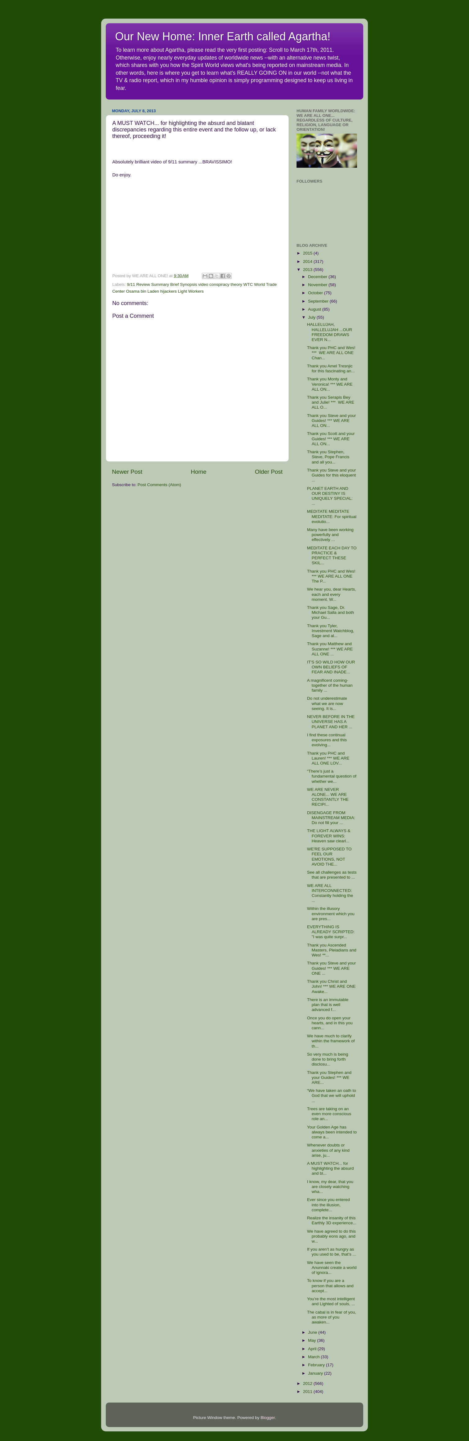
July (312, 317)
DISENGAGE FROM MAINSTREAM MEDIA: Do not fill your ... (331, 817)
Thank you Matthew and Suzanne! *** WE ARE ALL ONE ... (330, 648)
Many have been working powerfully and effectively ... (330, 534)
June (313, 1332)
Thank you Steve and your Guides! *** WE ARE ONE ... (331, 968)
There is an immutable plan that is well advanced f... (328, 1004)
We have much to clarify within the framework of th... (331, 1041)
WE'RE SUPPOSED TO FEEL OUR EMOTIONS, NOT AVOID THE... (329, 857)
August (315, 309)
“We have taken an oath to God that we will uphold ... (331, 1095)
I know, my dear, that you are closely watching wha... (330, 1186)
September (319, 301)
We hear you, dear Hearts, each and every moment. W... (331, 594)
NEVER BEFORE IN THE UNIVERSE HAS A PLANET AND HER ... (331, 721)
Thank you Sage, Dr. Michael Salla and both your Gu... (330, 612)
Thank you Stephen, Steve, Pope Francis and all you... (328, 457)
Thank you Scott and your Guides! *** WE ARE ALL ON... (331, 438)
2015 (308, 253)
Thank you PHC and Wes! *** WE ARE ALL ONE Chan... (331, 352)
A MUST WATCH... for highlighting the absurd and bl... (330, 1168)
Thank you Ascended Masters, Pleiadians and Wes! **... (331, 950)
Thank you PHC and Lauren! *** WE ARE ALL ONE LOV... (328, 758)
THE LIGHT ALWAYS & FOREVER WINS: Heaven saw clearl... (329, 835)
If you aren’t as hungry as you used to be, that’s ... (331, 1252)
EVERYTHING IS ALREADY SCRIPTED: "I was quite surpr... (331, 931)
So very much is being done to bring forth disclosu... (327, 1059)
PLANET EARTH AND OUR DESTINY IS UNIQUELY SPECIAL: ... (330, 496)
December (318, 276)
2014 (308, 261)
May (312, 1340)
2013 (308, 269)
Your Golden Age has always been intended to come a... (332, 1132)
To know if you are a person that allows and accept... (330, 1285)
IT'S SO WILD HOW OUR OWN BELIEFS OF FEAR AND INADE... (331, 667)
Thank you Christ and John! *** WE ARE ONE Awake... (331, 986)
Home (198, 471)
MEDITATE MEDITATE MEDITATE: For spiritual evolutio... (331, 516)
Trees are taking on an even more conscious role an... (329, 1113)
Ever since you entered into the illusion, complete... (328, 1204)
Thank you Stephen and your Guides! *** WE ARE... (329, 1077)
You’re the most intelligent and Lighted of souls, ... (331, 1301)
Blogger (268, 1417)
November (318, 284)
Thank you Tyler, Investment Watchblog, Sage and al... (330, 630)
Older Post (269, 471)
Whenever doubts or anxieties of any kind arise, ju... (328, 1150)
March (314, 1357)
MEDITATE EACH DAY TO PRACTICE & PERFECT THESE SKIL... (332, 555)
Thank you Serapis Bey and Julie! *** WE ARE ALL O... (330, 402)
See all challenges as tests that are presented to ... (332, 875)
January (316, 1373)
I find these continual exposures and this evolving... (327, 740)
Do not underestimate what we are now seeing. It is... (327, 703)
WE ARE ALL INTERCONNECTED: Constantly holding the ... (330, 893)
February (317, 1365)
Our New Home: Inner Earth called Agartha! (222, 36)
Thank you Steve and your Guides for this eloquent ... (331, 475)
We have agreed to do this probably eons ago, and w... (331, 1236)
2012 (308, 1383)
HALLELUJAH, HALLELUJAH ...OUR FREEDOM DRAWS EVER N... (329, 332)
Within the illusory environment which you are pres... (331, 913)
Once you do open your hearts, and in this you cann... (330, 1023)
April (313, 1348)
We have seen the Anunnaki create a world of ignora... (332, 1267)
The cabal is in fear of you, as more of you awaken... (331, 1317)
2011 (308, 1391)
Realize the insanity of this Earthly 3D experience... (331, 1220)
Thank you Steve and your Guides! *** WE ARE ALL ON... (331, 420)
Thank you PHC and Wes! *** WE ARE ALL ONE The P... (331, 576)
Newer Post (127, 471)
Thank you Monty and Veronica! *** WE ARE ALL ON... (330, 384)
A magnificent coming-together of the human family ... (330, 685)
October (316, 292)
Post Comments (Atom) (159, 484)
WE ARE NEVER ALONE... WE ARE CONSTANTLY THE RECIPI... (328, 797)
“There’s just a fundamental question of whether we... (331, 776)
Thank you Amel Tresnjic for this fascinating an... (331, 368)
